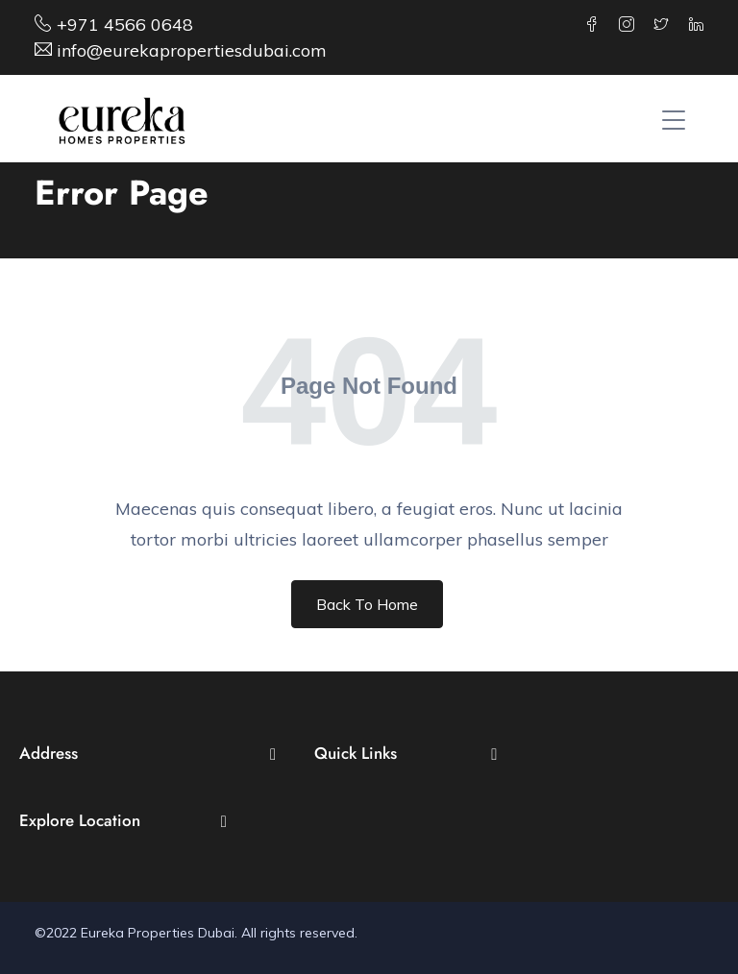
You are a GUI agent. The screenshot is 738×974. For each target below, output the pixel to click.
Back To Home (367, 604)
